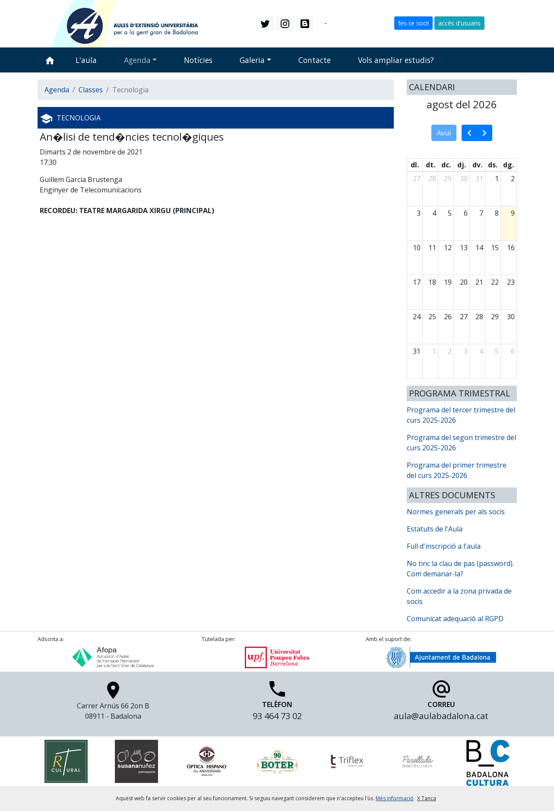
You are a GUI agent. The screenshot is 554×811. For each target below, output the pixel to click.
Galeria (252, 60)
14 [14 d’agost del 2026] (479, 247)
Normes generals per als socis (456, 511)
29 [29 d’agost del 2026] (495, 316)
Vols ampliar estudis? (396, 60)
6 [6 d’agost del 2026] (466, 213)
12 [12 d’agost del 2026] (448, 247)
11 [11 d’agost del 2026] (432, 247)
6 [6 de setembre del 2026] (513, 351)
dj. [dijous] (461, 165)
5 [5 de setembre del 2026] (497, 351)
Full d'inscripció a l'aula (444, 546)
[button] (265, 23)
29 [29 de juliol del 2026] (448, 178)
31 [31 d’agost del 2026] (417, 351)
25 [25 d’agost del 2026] (432, 316)
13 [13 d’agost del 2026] (464, 247)
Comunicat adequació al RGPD (455, 618)
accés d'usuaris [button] (459, 23)
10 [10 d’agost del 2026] (417, 247)
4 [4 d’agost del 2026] (434, 213)
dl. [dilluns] (415, 165)
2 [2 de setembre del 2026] (450, 351)
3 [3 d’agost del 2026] (419, 213)
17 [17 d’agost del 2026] (417, 282)
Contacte (314, 60)
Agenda (137, 60)
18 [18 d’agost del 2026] (432, 282)
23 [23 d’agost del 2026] (511, 282)
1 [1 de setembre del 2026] (434, 351)
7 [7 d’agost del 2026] (481, 213)
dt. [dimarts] (430, 165)
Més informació (395, 798)
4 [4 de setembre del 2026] (481, 351)
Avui (444, 133)
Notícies (198, 60)
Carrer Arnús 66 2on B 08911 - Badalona (113, 703)
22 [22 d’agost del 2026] (495, 282)
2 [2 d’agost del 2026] (513, 178)
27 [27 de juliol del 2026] (417, 178)
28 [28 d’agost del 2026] (479, 316)
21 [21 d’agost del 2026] (479, 282)
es (332, 23)
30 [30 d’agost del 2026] (511, 316)
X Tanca (426, 798)
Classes (91, 89)
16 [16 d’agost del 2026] (511, 247)
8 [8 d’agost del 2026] (497, 213)
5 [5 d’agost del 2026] (450, 213)
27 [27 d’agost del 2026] (464, 316)
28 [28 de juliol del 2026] (432, 178)
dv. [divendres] (477, 165)
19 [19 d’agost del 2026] (448, 282)
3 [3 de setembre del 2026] (466, 351)
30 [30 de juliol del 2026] (464, 178)
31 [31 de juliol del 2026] (479, 178)
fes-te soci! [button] (413, 23)
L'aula (86, 60)
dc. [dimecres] (446, 165)
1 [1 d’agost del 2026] (497, 178)
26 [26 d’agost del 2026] (448, 316)
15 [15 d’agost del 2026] (495, 247)
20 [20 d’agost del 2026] (464, 282)
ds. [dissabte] (492, 165)
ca (319, 23)
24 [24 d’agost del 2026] (417, 316)
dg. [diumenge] (508, 165)
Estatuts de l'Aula (434, 529)
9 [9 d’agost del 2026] (513, 213)
